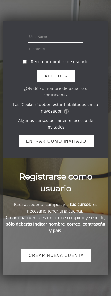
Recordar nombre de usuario (59, 61)
